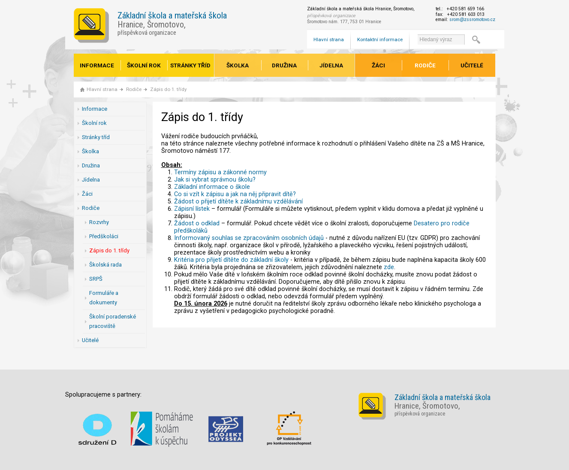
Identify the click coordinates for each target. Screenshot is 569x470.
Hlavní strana (328, 39)
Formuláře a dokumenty (103, 298)
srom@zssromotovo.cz (472, 19)
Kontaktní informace (380, 39)
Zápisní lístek (192, 208)
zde (389, 267)
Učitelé (472, 65)
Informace (97, 65)
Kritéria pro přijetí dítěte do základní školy (231, 260)
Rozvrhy (99, 222)
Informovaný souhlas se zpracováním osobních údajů (249, 238)
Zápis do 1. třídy (168, 89)
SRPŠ (95, 279)
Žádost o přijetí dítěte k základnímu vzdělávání (238, 201)
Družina (284, 65)
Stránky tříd (190, 65)
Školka (237, 65)
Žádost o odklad (197, 223)
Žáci (378, 65)
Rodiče (425, 65)
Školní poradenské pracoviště (112, 321)
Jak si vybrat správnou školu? (215, 179)
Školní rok (144, 65)
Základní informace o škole (212, 187)
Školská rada (105, 264)
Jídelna (331, 65)
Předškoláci (103, 236)
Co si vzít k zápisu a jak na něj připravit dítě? (235, 194)
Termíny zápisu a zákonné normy (220, 172)
